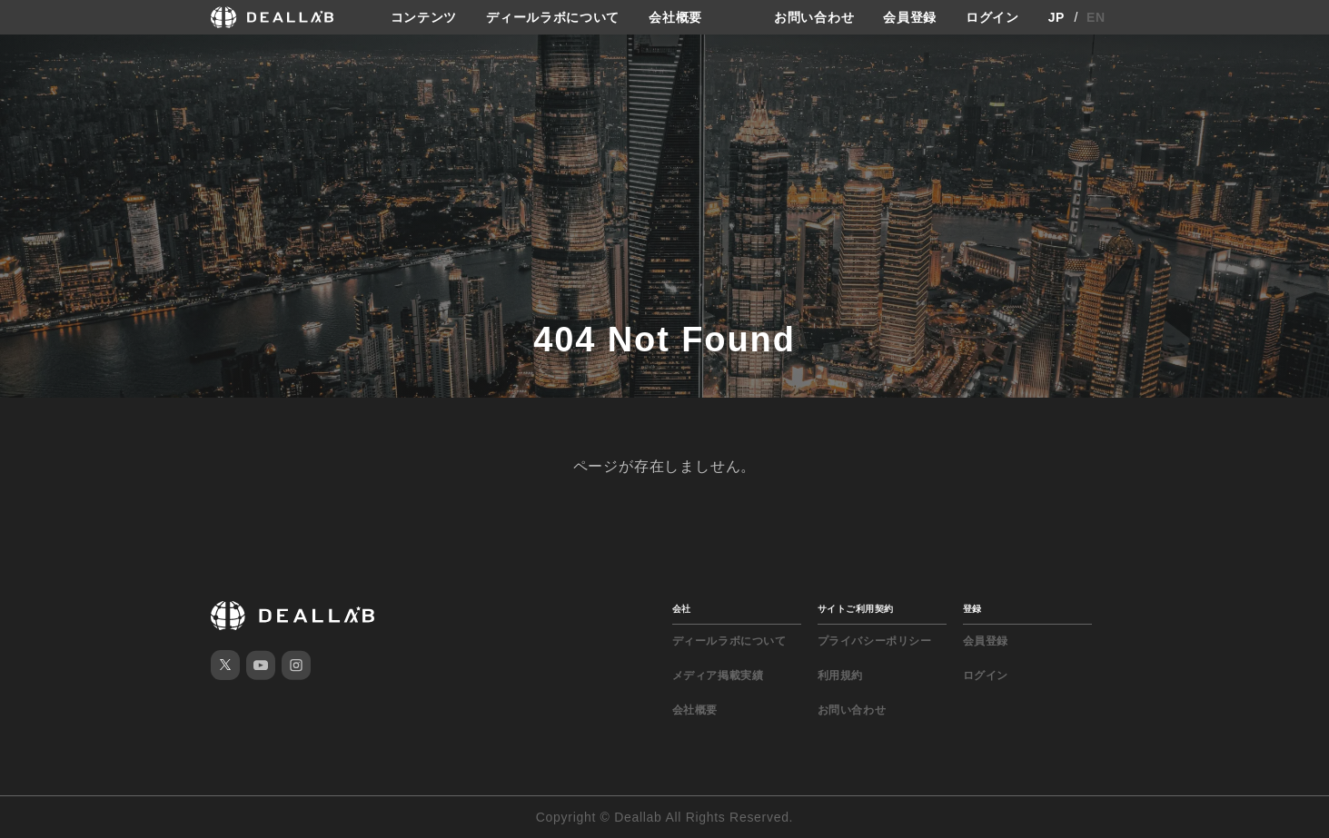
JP (1057, 17)
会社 (681, 609)
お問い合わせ (814, 17)
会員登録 (910, 17)
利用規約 (840, 675)
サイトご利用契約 (856, 609)
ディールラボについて (553, 17)
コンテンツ (424, 17)
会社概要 (675, 17)
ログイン (992, 17)
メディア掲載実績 (718, 675)
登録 (972, 609)
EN (1096, 17)
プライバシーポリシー (875, 641)
